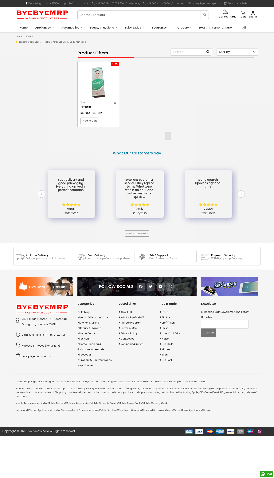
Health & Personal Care (216, 27)
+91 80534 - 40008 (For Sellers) (164, 3)
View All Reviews (137, 275)
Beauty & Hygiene (102, 27)
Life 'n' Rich (168, 364)
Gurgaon (50, 423)
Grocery (183, 27)
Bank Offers (31, 78)
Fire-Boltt (167, 386)
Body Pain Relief (78, 41)
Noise (165, 380)
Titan (165, 396)
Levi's (165, 354)
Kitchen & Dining (89, 364)
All (244, 27)
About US (126, 354)
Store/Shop (31, 66)
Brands (28, 72)
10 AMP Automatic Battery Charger (44, 99)
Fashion (84, 380)
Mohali (76, 423)
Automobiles (70, 27)
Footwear (85, 396)
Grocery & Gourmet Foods (95, 402)
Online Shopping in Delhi (30, 423)
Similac (166, 359)
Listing (29, 35)
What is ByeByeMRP (132, 359)
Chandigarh (64, 423)
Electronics (159, 27)
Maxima (166, 391)
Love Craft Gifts (171, 375)
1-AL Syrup (30, 93)
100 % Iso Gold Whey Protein (41, 117)
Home (23, 27)
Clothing (84, 354)
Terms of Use (129, 370)
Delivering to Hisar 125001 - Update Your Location (57, 3)
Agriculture (27, 141)
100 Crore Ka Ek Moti (36, 123)
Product (28, 60)
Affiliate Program (131, 364)
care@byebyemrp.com (205, 3)
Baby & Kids (133, 27)
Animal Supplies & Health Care (39, 147)
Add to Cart (90, 132)
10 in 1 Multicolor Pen (36, 105)
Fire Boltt (167, 402)
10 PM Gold (30, 111)
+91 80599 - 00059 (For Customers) (116, 3)
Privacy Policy (129, 375)
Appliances (43, 27)
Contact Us (127, 380)
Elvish (165, 370)
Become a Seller (236, 3)
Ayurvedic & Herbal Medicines (39, 167)
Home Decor (87, 375)
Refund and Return (132, 386)
